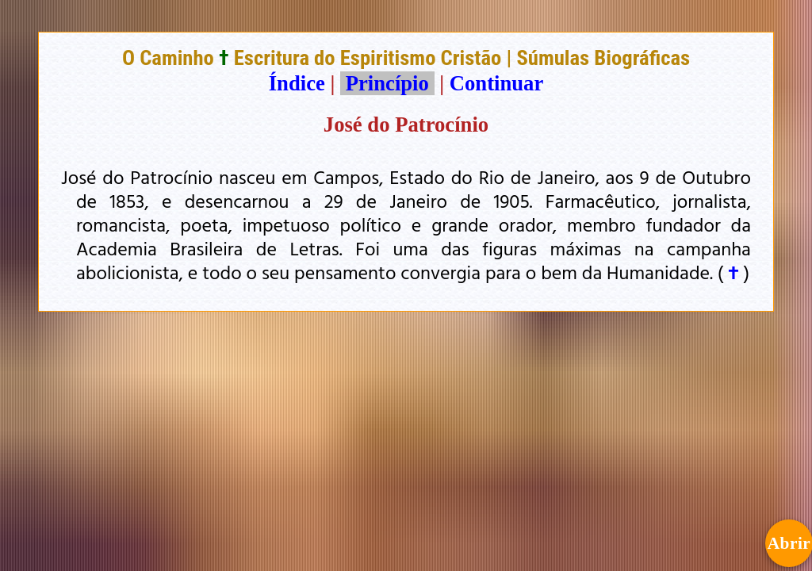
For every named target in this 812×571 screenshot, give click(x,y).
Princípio (387, 83)
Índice (297, 83)
